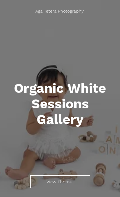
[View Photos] (60, 181)
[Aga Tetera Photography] (60, 11)
